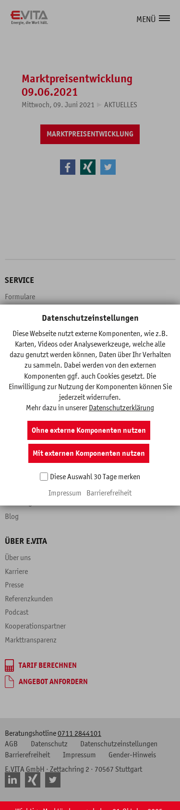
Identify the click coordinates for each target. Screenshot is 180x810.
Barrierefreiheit (109, 492)
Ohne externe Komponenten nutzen (89, 430)
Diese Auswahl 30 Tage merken (95, 476)
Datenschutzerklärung (121, 407)
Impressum (65, 492)
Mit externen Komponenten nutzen (89, 453)
